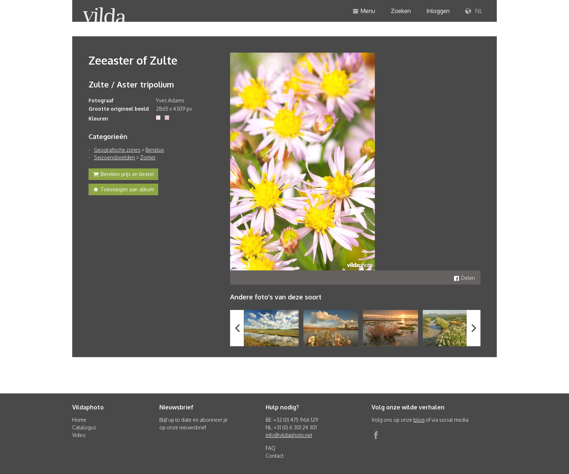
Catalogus (84, 427)
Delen (464, 278)
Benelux (155, 150)
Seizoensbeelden (114, 157)
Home (79, 420)
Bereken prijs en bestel (123, 175)
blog (419, 420)
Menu (364, 11)
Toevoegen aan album (123, 190)
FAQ (270, 448)
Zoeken (401, 11)
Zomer (148, 157)
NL (473, 11)
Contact (274, 456)
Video (79, 435)
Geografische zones (117, 150)
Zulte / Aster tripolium (131, 84)
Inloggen (438, 11)
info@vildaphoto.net (289, 435)
